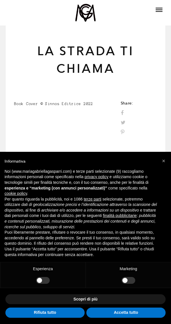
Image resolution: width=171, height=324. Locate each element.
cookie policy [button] (16, 193)
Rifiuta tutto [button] (45, 312)
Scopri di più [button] (86, 299)
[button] (163, 160)
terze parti (92, 199)
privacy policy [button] (97, 176)
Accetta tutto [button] (126, 312)
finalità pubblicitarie (120, 215)
